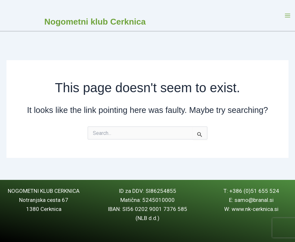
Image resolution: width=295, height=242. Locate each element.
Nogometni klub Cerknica (95, 22)
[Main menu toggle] (287, 15)
